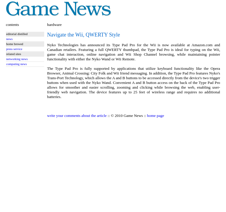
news (9, 39)
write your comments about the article (77, 115)
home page (155, 115)
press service (14, 49)
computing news (16, 64)
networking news (17, 59)
